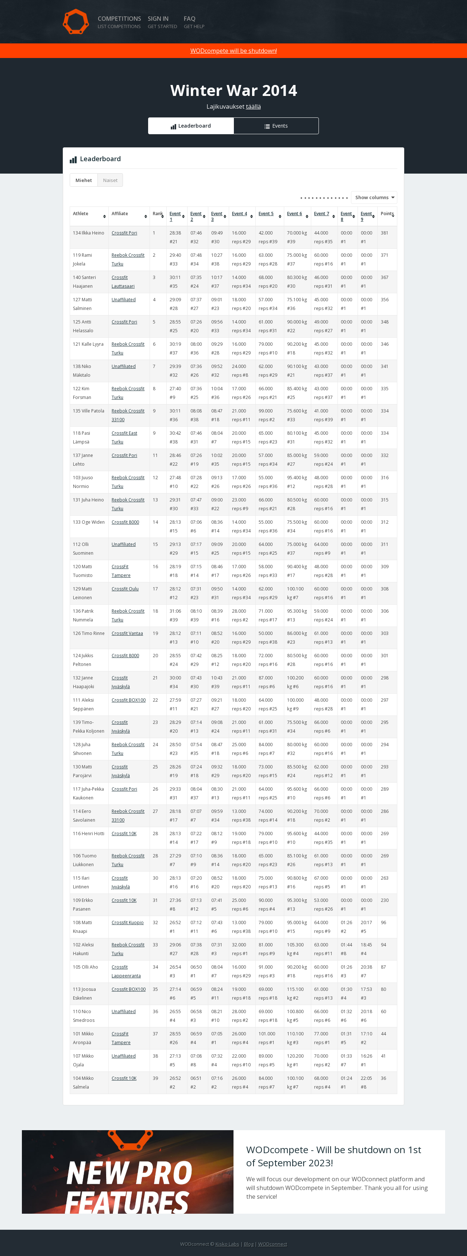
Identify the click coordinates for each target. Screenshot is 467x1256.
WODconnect (272, 1244)
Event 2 (196, 216)
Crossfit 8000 (125, 522)
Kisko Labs (227, 1244)
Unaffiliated (124, 299)
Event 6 (294, 213)
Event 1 (175, 216)
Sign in (162, 22)
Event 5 (266, 213)
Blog (249, 1244)
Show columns (369, 197)
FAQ (194, 22)
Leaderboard (194, 125)
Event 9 (366, 216)
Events (280, 125)
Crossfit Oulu (125, 589)
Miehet (84, 180)
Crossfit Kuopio (128, 922)
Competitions (119, 22)
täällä (253, 106)
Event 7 (321, 213)
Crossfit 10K (124, 833)
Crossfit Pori (124, 233)
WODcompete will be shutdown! (233, 51)
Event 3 (217, 216)
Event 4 (239, 213)
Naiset (110, 180)
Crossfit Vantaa (127, 633)
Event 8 (346, 216)
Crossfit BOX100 (129, 700)
